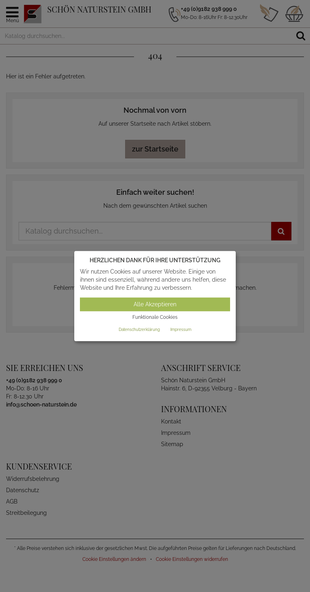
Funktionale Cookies (155, 317)
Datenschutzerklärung (139, 329)
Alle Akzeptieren (155, 304)
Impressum (180, 329)
